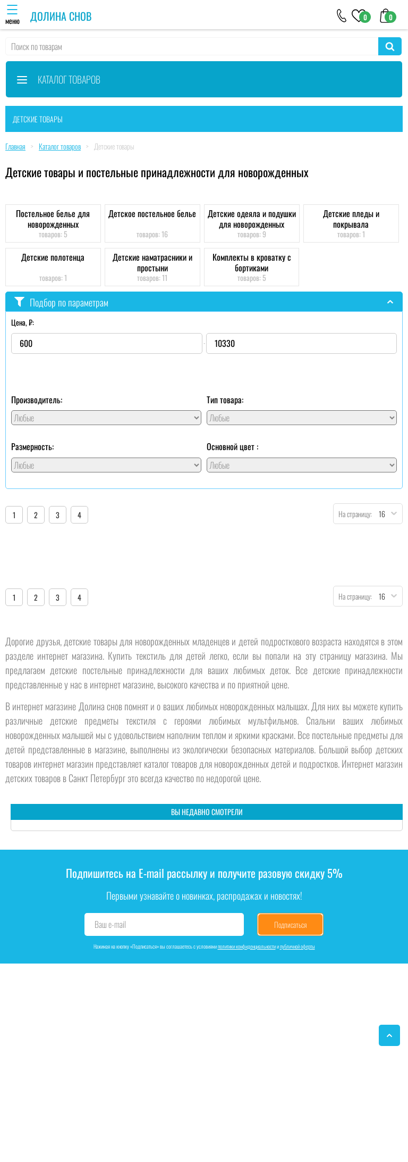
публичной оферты (297, 946)
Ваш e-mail (110, 924)
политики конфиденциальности (247, 946)
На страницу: (353, 513)
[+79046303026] (342, 14)
